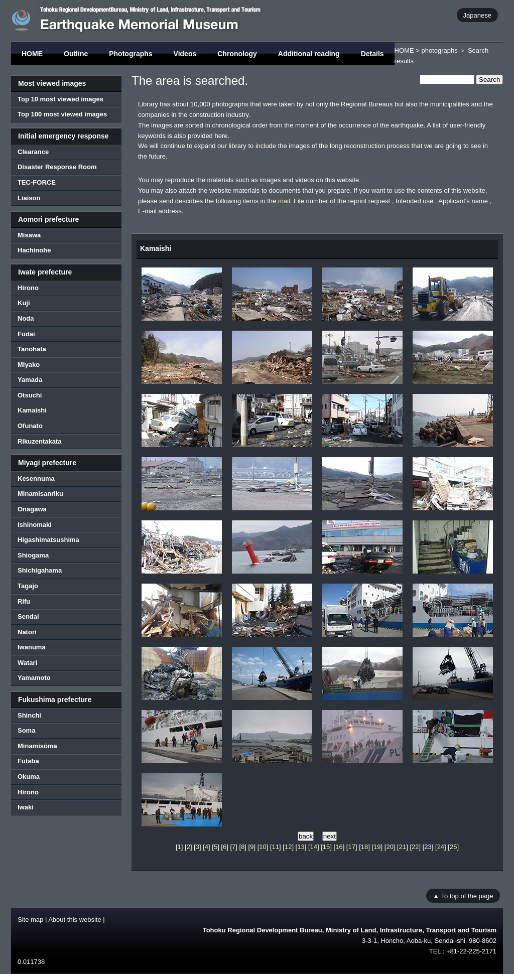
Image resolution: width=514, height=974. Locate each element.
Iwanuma (32, 647)
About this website (74, 919)
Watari (27, 662)
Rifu (24, 601)
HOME (32, 54)
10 (262, 847)
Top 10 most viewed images (60, 99)
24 (440, 847)
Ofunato (30, 426)
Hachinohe (34, 250)
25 (453, 847)
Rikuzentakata (39, 441)
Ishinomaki (35, 524)
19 (376, 847)
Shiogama (33, 555)
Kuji (24, 303)
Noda (26, 318)
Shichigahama (40, 570)
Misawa (29, 235)
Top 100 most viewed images (62, 114)
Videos (185, 54)
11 (275, 847)
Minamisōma (37, 746)
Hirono (28, 288)
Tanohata (32, 349)
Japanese (477, 15)
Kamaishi (32, 410)
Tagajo (28, 586)
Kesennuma (36, 478)
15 (326, 847)
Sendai (28, 616)
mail (284, 201)
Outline (76, 54)
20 (389, 847)
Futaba (28, 761)
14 (313, 847)
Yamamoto (34, 677)
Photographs (130, 54)
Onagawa (32, 509)
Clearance (33, 152)
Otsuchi (30, 395)
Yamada (30, 379)
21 (402, 847)
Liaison (29, 198)
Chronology (237, 54)
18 (364, 847)
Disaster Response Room (57, 167)
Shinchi (29, 715)
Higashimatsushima (48, 539)
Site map (30, 919)
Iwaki (26, 807)
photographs (439, 50)
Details (372, 54)
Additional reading (309, 54)
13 (300, 847)
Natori (27, 632)
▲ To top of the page (463, 896)
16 (338, 847)
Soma (26, 730)
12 (288, 847)
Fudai (26, 334)
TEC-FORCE (37, 182)
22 (415, 847)
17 (351, 847)
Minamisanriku (40, 493)
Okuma (29, 776)
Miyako (29, 364)
